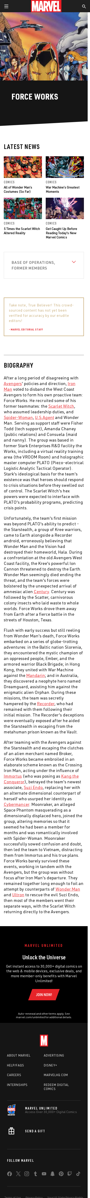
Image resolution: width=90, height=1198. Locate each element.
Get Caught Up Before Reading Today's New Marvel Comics (61, 233)
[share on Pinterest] (61, 1174)
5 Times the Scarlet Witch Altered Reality (22, 231)
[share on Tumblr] (35, 1174)
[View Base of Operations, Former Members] (43, 265)
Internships (17, 1085)
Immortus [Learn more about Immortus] (13, 776)
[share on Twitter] (18, 1174)
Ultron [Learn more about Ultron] (18, 894)
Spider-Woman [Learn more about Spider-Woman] (18, 417)
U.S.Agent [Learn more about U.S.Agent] (44, 417)
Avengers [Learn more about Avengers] (13, 383)
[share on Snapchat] (52, 1174)
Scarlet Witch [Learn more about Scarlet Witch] (61, 406)
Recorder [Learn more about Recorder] (45, 703)
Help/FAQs (15, 1065)
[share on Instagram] (26, 1174)
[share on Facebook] (9, 1175)
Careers (14, 1075)
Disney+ (50, 1065)
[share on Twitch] (69, 1174)
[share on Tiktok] (78, 1174)
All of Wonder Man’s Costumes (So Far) (18, 189)
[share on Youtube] (44, 1174)
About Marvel (18, 1055)
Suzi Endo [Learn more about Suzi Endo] (33, 787)
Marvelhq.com (56, 1075)
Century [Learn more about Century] (41, 591)
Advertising (54, 1055)
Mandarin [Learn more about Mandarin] (35, 675)
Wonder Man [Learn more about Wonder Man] (68, 889)
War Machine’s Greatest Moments (62, 189)
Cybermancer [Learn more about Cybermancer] (16, 804)
